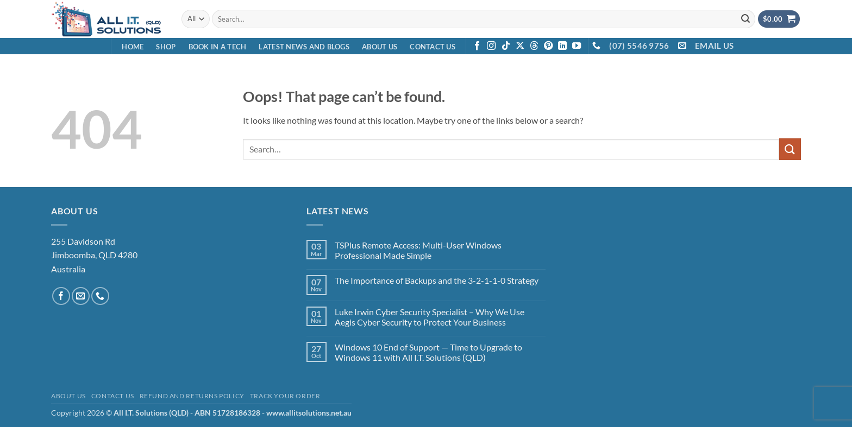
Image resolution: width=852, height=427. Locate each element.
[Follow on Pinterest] (548, 46)
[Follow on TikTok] (506, 46)
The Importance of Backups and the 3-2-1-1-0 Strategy (436, 280)
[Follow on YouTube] (576, 46)
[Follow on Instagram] (491, 46)
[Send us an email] (81, 296)
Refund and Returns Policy (192, 396)
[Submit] (745, 19)
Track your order (285, 396)
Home (132, 46)
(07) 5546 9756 (639, 45)
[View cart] (779, 19)
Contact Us (432, 46)
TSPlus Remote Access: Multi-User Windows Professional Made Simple (418, 250)
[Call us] (100, 296)
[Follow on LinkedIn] (562, 46)
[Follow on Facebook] (477, 46)
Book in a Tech (218, 46)
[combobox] (483, 19)
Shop (166, 46)
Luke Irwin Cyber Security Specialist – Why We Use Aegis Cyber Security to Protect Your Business (429, 317)
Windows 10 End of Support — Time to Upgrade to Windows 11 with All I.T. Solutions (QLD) (428, 352)
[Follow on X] (520, 46)
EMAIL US (714, 45)
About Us (379, 46)
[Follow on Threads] (534, 46)
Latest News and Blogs (304, 46)
